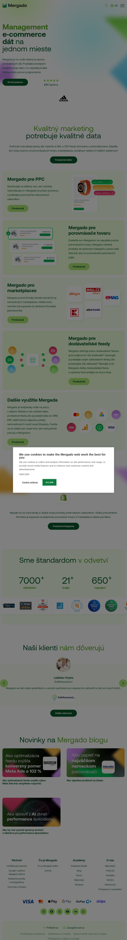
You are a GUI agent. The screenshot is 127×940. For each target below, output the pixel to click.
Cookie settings (30, 482)
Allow (49, 482)
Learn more (24, 474)
